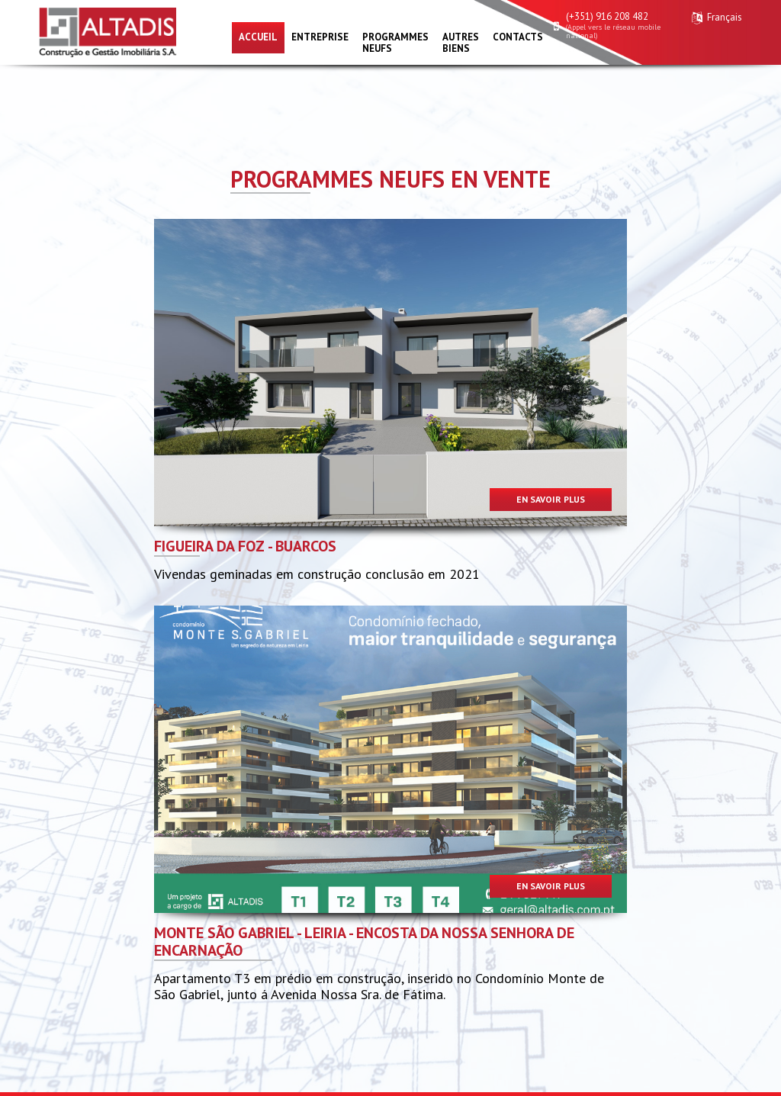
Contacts (518, 37)
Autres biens (460, 43)
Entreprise (320, 37)
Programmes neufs (395, 43)
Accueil (258, 37)
